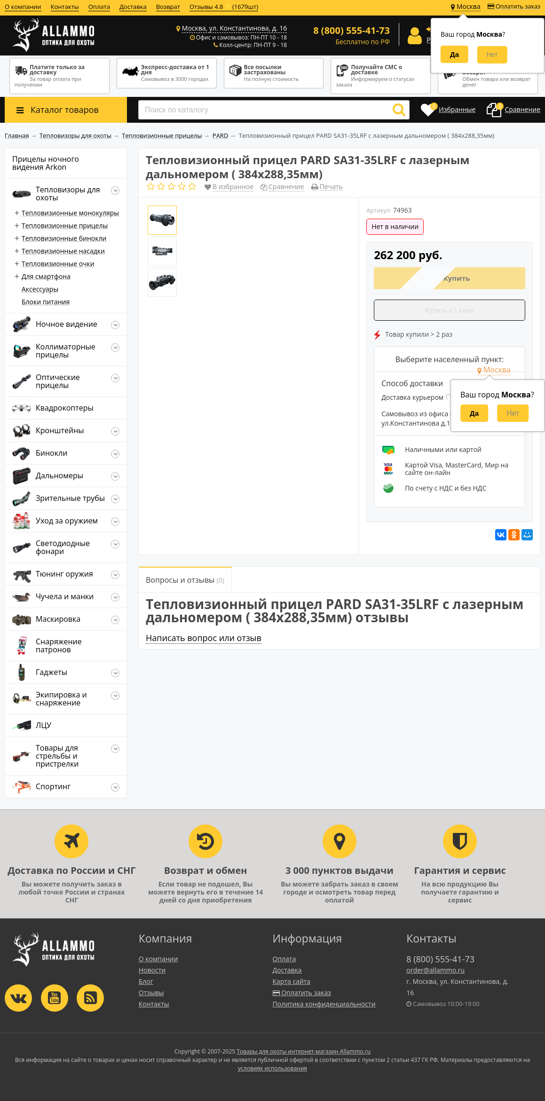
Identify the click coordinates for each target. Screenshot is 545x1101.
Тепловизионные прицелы (65, 225)
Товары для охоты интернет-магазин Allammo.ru (304, 1051)
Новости (152, 970)
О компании (23, 6)
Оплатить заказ (514, 6)
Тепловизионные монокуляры (70, 212)
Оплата (99, 6)
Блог (146, 981)
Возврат (168, 6)
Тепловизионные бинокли (64, 238)
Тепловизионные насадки (63, 250)
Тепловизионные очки (58, 263)
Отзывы (151, 992)
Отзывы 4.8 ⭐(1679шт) (224, 6)
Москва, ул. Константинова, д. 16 (234, 28)
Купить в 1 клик (449, 310)
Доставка (133, 6)
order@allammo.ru (435, 970)
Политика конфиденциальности (324, 1003)
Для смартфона (46, 276)
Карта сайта (292, 981)
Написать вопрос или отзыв (203, 637)
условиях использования (272, 1068)
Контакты (65, 6)
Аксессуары (40, 289)
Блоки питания (46, 301)
